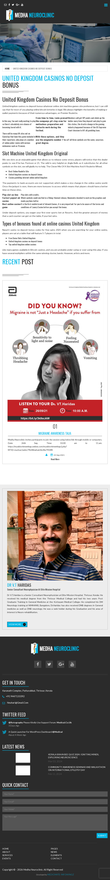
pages (54, 848)
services (7, 855)
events (6, 858)
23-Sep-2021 (57, 455)
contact (56, 858)
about (6, 852)
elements (56, 855)
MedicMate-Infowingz (60, 874)
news (54, 852)
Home (7, 68)
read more (55, 459)
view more (17, 624)
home (5, 848)
